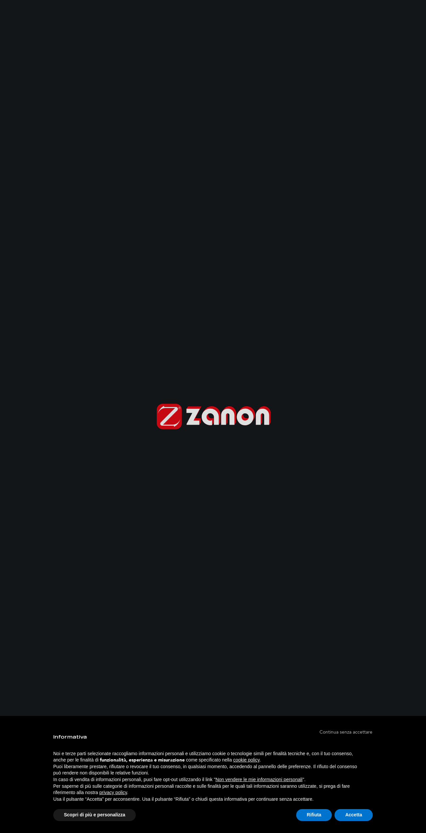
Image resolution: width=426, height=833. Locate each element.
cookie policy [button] (246, 760)
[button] (346, 732)
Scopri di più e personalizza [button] (94, 814)
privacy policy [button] (113, 792)
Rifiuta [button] (314, 814)
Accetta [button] (353, 814)
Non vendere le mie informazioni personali (258, 779)
